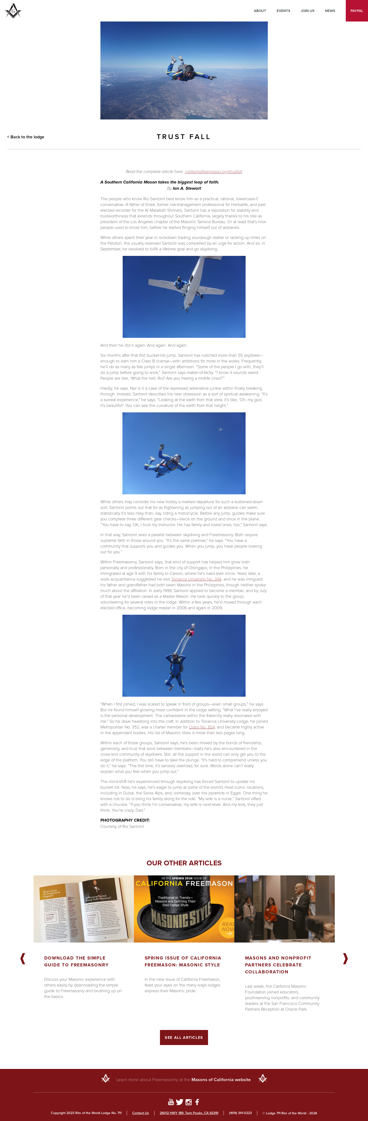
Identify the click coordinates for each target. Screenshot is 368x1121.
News (330, 10)
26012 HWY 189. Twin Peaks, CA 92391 (189, 1113)
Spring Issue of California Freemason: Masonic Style (183, 961)
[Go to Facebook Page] (197, 1102)
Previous (22, 959)
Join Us (307, 10)
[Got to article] (83, 909)
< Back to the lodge (25, 137)
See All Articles (184, 1037)
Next (345, 959)
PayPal (357, 10)
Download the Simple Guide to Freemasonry (76, 961)
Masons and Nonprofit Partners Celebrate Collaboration (278, 964)
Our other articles (184, 863)
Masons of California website (221, 1079)
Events (283, 10)
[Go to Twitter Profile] (179, 1102)
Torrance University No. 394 (196, 579)
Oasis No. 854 (202, 727)
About (260, 10)
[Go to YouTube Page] (170, 1102)
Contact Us (140, 1113)
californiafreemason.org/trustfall (213, 171)
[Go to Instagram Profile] (188, 1102)
